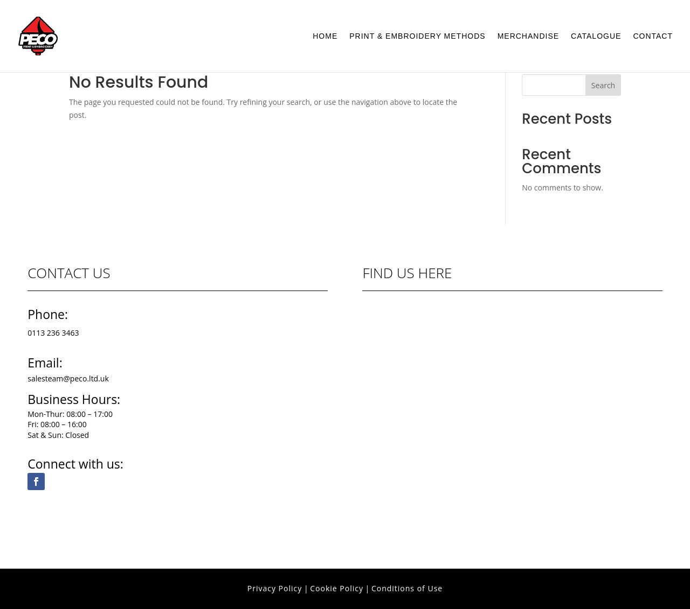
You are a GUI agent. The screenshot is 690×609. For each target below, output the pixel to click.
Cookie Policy (336, 588)
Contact (653, 36)
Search (603, 85)
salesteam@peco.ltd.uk (68, 378)
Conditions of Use (407, 588)
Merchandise (528, 36)
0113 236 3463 (53, 333)
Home (325, 36)
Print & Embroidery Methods (417, 36)
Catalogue (596, 36)
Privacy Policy (274, 588)
